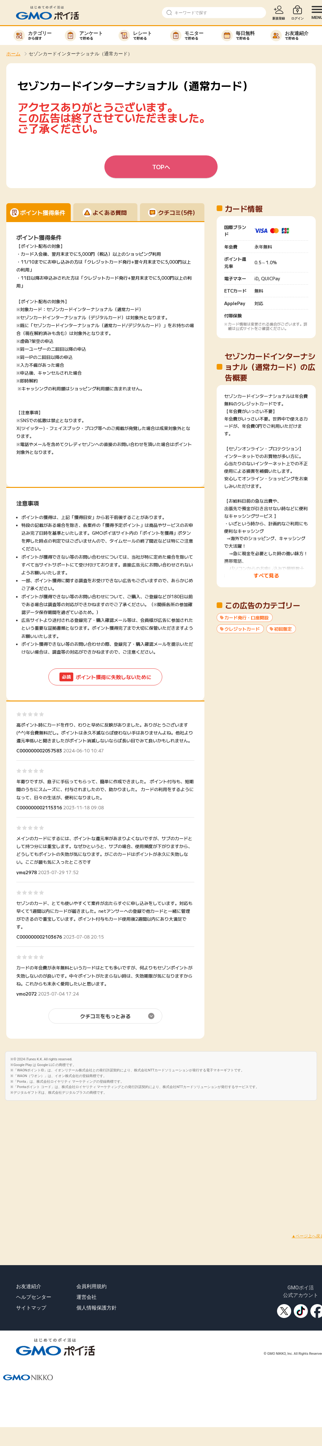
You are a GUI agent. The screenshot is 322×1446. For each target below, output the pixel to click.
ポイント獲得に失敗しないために (105, 677)
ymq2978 (26, 872)
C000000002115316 (39, 807)
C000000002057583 (39, 750)
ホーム (13, 54)
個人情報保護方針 (96, 1308)
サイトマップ (31, 1308)
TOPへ (161, 167)
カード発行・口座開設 (247, 617)
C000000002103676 (39, 937)
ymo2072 (26, 994)
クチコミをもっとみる (105, 1016)
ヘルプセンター (33, 1297)
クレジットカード (242, 629)
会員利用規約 (91, 1286)
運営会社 (86, 1297)
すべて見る (266, 575)
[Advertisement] (59, 1160)
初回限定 (283, 629)
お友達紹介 (28, 1286)
